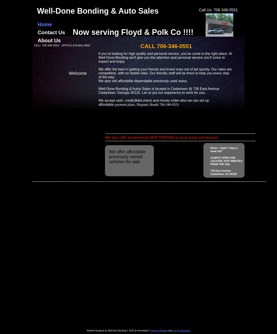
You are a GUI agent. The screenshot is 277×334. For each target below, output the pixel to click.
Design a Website (159, 330)
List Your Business (181, 330)
